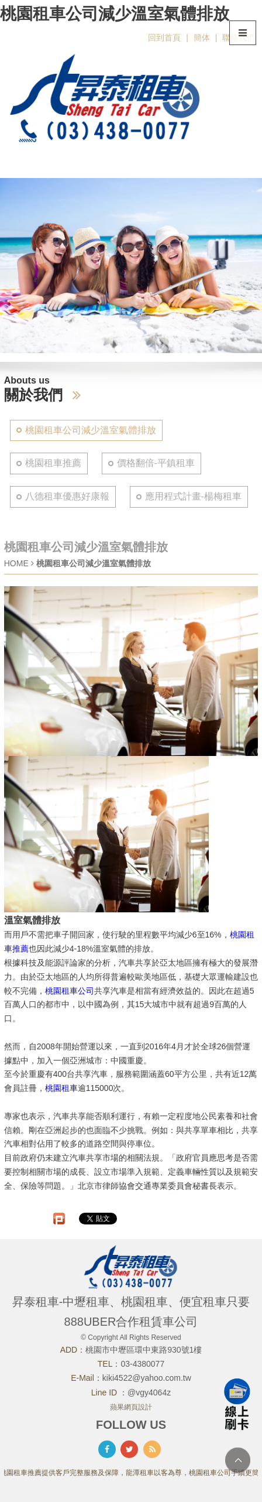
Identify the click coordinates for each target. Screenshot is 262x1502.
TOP (237, 1460)
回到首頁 (164, 37)
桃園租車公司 (69, 990)
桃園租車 (61, 1088)
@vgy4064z (149, 1392)
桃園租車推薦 (53, 463)
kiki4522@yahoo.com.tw (146, 1378)
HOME (16, 563)
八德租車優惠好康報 (67, 496)
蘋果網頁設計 (131, 1407)
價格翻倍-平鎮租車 (156, 463)
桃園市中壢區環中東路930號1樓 (143, 1349)
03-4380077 (142, 1363)
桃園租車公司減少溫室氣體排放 (90, 430)
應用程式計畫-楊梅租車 (193, 496)
